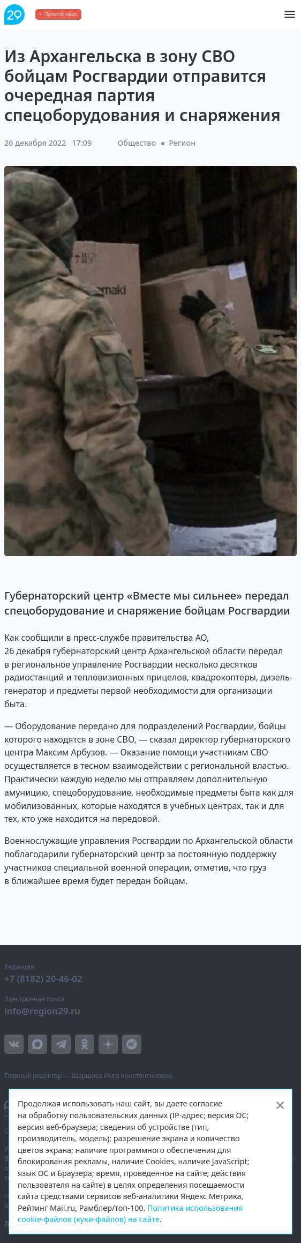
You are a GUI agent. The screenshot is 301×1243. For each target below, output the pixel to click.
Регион (182, 143)
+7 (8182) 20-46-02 (43, 978)
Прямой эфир (60, 14)
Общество (136, 143)
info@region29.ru (42, 1011)
